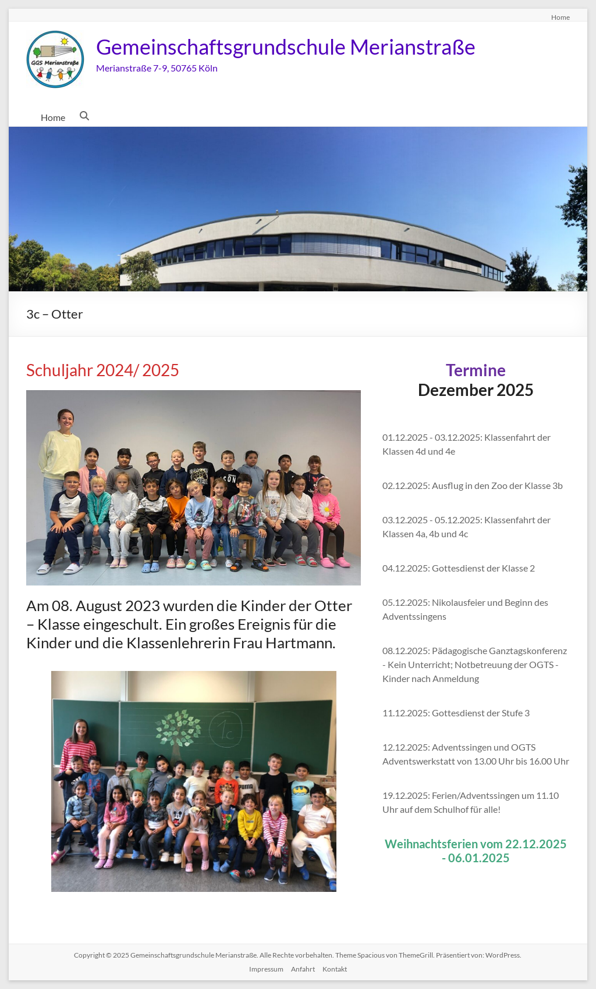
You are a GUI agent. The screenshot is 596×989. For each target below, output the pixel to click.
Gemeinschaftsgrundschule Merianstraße (286, 46)
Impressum (266, 969)
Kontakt (334, 969)
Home (560, 17)
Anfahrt (303, 969)
